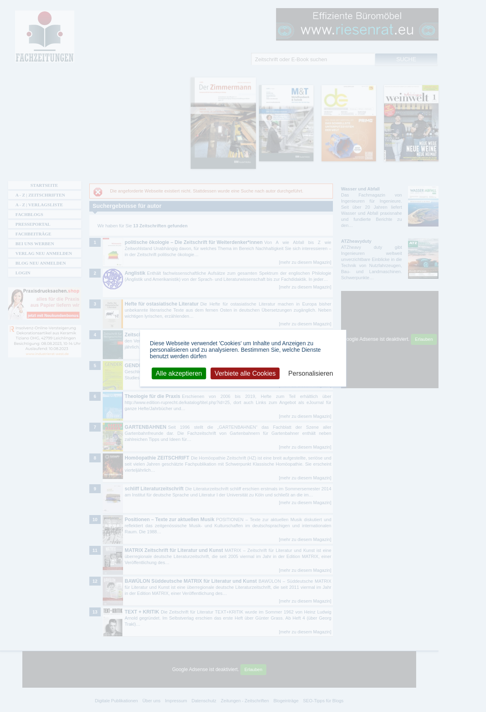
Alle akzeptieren (179, 373)
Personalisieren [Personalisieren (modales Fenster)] (310, 373)
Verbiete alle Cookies (245, 373)
